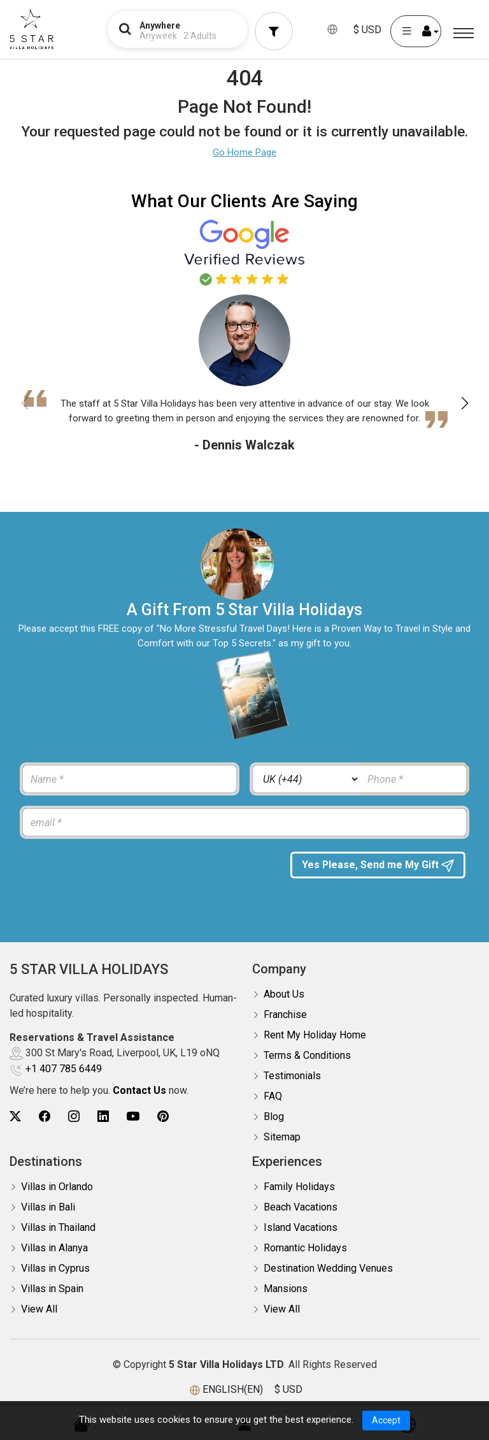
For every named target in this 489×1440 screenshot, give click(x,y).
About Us (284, 994)
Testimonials (292, 1076)
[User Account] (415, 31)
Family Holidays (299, 1187)
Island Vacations (300, 1227)
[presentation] (119, 876)
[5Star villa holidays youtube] (133, 1116)
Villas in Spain (52, 1289)
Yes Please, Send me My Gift (378, 873)
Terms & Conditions (307, 1055)
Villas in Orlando (57, 1187)
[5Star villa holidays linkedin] (103, 1116)
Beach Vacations (300, 1207)
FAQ (273, 1096)
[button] (464, 403)
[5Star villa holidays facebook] (44, 1116)
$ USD (367, 30)
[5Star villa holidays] (31, 29)
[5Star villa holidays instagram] (74, 1116)
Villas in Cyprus (55, 1268)
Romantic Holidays (305, 1248)
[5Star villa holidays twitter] (15, 1116)
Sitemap (282, 1137)
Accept (386, 1420)
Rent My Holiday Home (315, 1035)
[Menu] (463, 33)
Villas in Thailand (58, 1227)
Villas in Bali (48, 1207)
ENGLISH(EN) (232, 1389)
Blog (274, 1116)
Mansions (286, 1289)
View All (39, 1309)
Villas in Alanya (54, 1248)
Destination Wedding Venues (328, 1268)
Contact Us (139, 1090)
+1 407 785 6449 (63, 1069)
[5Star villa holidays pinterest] (163, 1116)
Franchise (285, 1014)
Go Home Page (244, 152)
